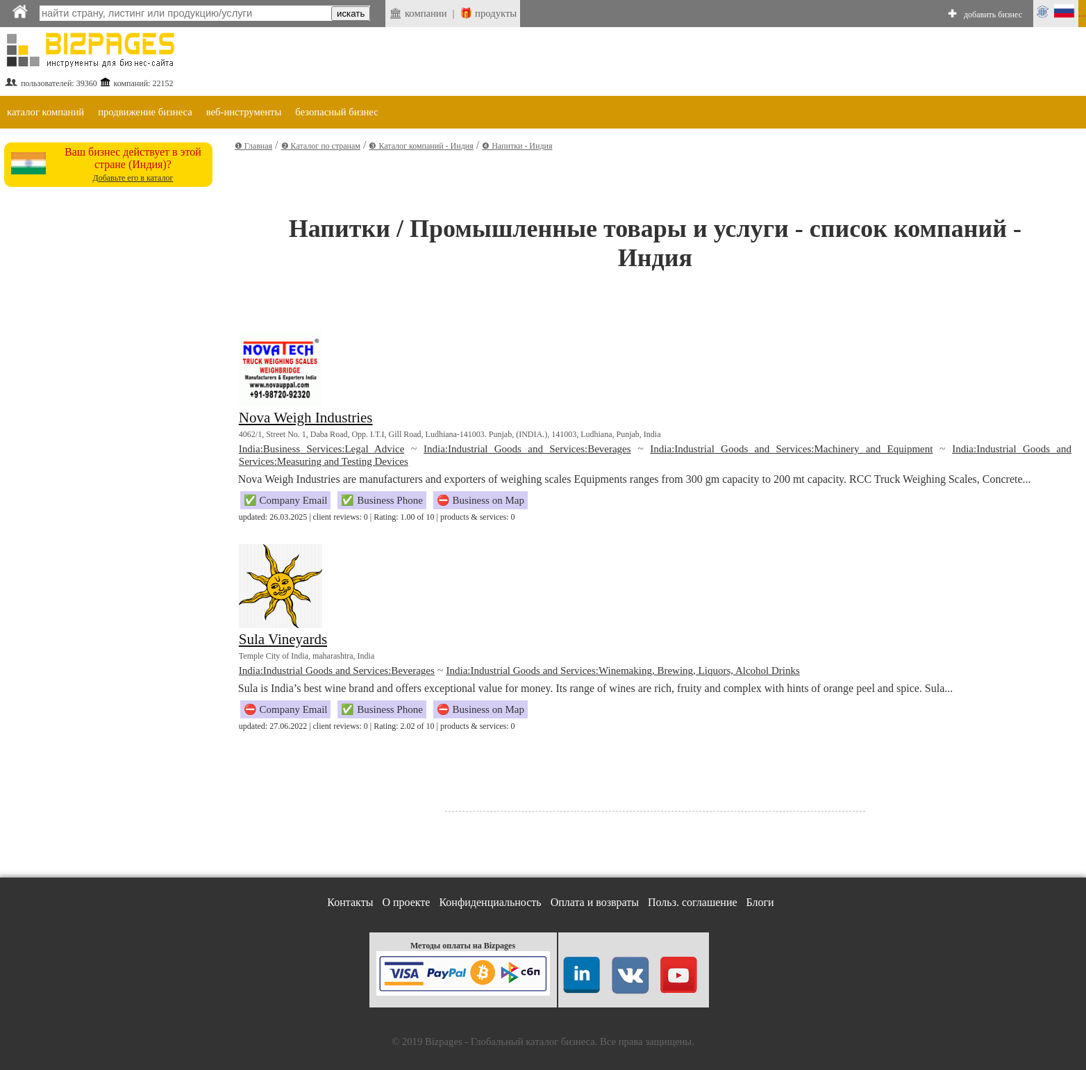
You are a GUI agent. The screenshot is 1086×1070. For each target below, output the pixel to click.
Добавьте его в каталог (132, 178)
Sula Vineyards (283, 639)
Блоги (760, 902)
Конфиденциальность (490, 902)
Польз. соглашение (692, 902)
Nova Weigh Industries (306, 417)
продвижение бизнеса (145, 111)
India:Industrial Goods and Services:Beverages (527, 448)
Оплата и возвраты (595, 902)
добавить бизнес (993, 14)
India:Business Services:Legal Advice (322, 448)
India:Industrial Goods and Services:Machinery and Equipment (791, 448)
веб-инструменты (244, 111)
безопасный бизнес (336, 111)
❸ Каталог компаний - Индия (421, 146)
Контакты (350, 902)
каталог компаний (45, 111)
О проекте (406, 902)
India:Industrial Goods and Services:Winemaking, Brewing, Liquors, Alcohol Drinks (622, 670)
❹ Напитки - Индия (517, 146)
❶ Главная (253, 146)
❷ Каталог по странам (320, 146)
